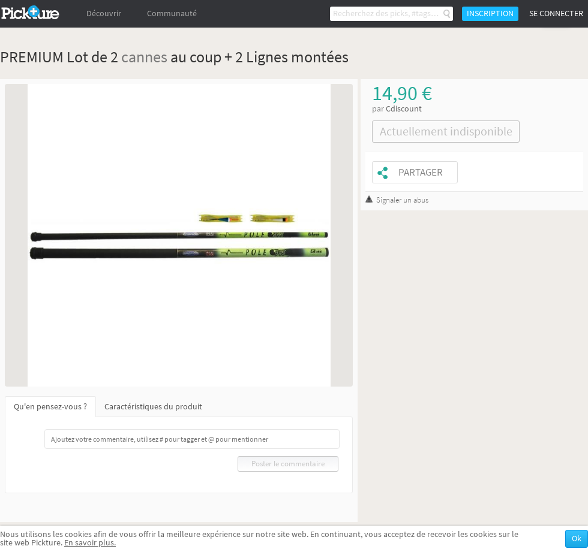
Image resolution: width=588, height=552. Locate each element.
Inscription (490, 13)
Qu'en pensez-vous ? (50, 406)
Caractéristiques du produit (153, 406)
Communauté (172, 13)
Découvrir (103, 13)
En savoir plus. (90, 542)
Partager (420, 172)
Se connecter (556, 13)
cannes (144, 56)
